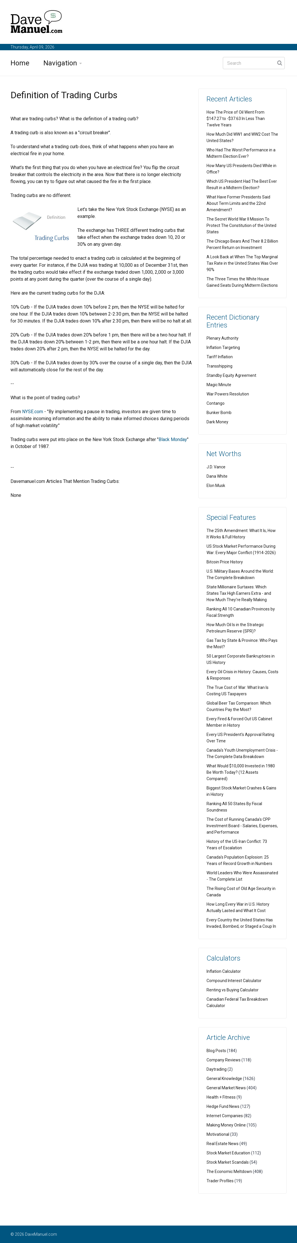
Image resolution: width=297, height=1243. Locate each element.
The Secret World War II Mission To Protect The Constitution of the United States (241, 225)
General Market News (226, 1088)
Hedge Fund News (223, 1106)
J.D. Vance (216, 467)
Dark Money (217, 422)
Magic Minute (219, 384)
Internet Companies (225, 1115)
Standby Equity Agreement (231, 375)
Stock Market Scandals (228, 1162)
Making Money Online (226, 1125)
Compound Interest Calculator (234, 980)
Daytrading (217, 1069)
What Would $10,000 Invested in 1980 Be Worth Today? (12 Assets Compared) (241, 772)
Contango (216, 403)
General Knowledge (224, 1078)
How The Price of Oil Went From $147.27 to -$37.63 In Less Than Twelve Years (236, 118)
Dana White (217, 476)
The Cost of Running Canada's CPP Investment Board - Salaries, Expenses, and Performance (242, 825)
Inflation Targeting (223, 347)
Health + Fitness (221, 1097)
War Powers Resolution (228, 394)
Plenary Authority (223, 338)
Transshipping (219, 366)
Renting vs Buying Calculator (233, 990)
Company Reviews (224, 1060)
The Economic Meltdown (229, 1171)
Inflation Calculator (224, 971)
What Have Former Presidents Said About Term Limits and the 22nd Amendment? (238, 203)
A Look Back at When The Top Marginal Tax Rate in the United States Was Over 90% (242, 263)
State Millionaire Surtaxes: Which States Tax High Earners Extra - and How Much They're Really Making (239, 593)
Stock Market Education (228, 1153)
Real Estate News (223, 1143)
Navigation (60, 63)
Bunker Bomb (219, 412)
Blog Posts (216, 1050)
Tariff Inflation (220, 356)
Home (19, 63)
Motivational (218, 1134)
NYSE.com (32, 411)
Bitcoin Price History (225, 562)
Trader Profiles (220, 1180)
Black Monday (173, 439)
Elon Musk (216, 485)
